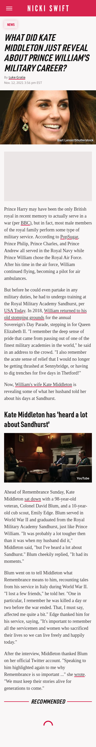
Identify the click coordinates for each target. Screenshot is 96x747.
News (11, 24)
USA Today (14, 310)
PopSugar (69, 236)
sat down (33, 499)
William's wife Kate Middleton (43, 384)
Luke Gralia (17, 77)
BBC (25, 222)
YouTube (83, 478)
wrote (79, 674)
